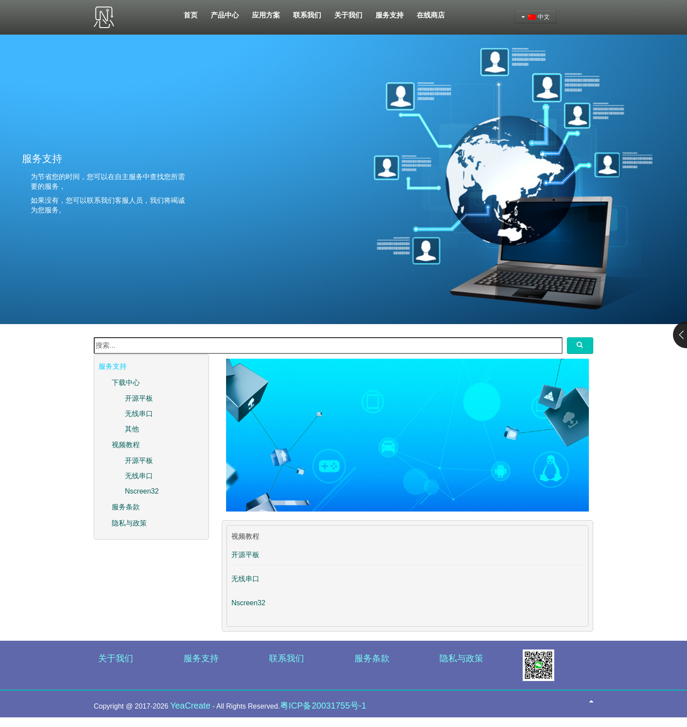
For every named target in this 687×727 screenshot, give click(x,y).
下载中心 (126, 382)
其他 (132, 429)
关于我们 (115, 658)
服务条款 (126, 507)
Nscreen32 (142, 491)
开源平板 (139, 398)
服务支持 (201, 658)
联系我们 (286, 658)
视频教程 (126, 444)
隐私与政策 (129, 523)
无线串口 (139, 413)
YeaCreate (190, 705)
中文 (535, 16)
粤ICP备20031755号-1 (323, 705)
